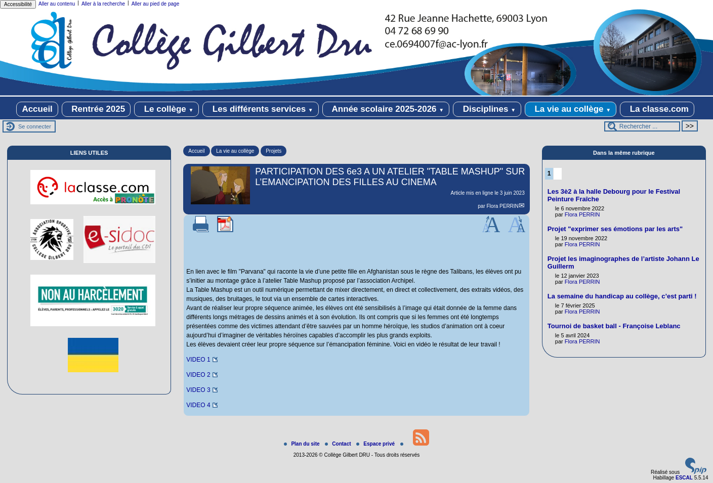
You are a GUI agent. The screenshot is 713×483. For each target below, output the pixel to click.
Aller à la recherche (103, 4)
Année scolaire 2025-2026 (386, 109)
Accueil (37, 109)
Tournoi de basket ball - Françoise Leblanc (614, 326)
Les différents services (260, 109)
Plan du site (302, 444)
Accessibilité (18, 4)
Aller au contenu (56, 4)
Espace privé (376, 444)
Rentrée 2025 (96, 109)
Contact (338, 444)
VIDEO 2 (198, 374)
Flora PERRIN (503, 206)
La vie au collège (570, 109)
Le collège (167, 109)
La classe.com (657, 109)
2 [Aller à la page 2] (558, 173)
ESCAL (684, 477)
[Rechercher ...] (642, 126)
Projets (273, 151)
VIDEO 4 (198, 405)
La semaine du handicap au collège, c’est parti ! (622, 296)
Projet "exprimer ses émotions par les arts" (615, 229)
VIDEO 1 (198, 359)
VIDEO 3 (198, 389)
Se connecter (34, 126)
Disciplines (487, 109)
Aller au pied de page (156, 4)
